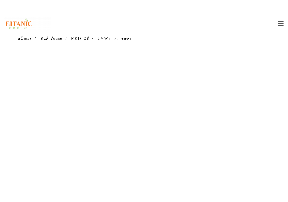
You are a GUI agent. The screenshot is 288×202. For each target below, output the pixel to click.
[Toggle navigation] (280, 23)
